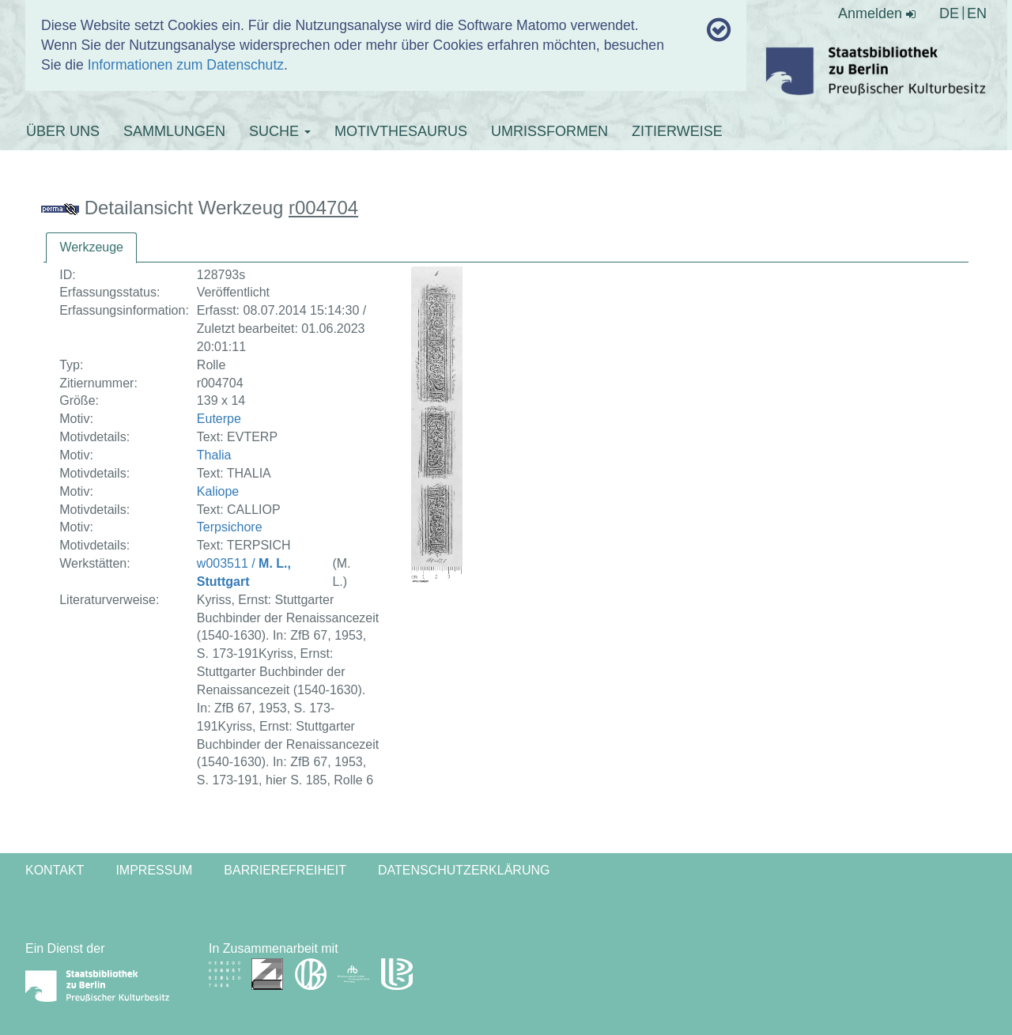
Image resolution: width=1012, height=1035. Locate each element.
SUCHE (280, 131)
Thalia (214, 455)
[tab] (91, 247)
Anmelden (877, 13)
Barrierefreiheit (285, 870)
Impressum (153, 870)
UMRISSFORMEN (549, 131)
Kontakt (54, 870)
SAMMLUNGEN (174, 131)
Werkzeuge (91, 247)
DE (949, 13)
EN (977, 13)
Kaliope (218, 491)
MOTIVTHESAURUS (400, 131)
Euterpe (219, 418)
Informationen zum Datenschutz (186, 65)
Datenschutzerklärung (464, 870)
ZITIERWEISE (677, 131)
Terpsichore (229, 527)
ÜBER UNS (63, 131)
